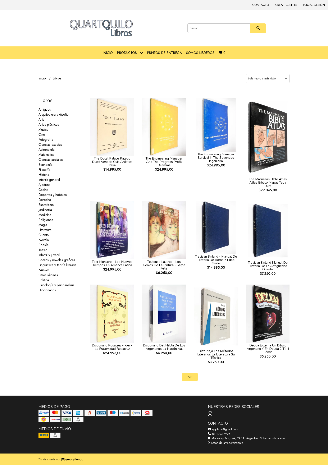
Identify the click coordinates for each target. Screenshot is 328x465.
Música (43, 129)
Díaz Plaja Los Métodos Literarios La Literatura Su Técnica (216, 354)
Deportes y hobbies (52, 194)
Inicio (107, 52)
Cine (41, 134)
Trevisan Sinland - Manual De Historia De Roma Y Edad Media (216, 260)
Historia (43, 174)
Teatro (42, 250)
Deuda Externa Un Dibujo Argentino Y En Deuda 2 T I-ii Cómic (268, 348)
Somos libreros (200, 52)
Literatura (44, 229)
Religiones (45, 219)
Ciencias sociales (50, 159)
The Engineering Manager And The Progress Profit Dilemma (164, 161)
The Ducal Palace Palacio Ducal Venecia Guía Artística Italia (112, 161)
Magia (42, 224)
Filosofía (44, 169)
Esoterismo (46, 204)
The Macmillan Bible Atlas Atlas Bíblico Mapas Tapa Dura (268, 182)
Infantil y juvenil (49, 255)
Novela (43, 240)
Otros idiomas (48, 275)
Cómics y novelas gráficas (56, 260)
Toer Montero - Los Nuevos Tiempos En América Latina (112, 263)
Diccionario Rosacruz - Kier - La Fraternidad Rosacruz (112, 347)
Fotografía (45, 139)
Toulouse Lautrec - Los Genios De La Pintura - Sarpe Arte (164, 265)
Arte (41, 119)
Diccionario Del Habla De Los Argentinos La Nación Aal (164, 347)
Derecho (44, 199)
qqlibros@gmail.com (223, 429)
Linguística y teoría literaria (57, 265)
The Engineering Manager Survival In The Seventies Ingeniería (215, 157)
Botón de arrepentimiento (225, 443)
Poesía (43, 245)
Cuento (43, 234)
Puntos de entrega (164, 52)
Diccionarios (47, 290)
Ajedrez (44, 184)
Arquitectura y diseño (53, 114)
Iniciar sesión (314, 5)
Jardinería (45, 209)
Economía (45, 164)
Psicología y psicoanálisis (56, 285)
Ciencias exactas (50, 144)
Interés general (49, 179)
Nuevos (44, 270)
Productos (130, 52)
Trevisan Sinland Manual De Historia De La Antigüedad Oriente (268, 266)
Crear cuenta (286, 5)
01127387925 (219, 434)
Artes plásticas (48, 124)
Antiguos (44, 109)
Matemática (46, 154)
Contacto (260, 5)
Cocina (43, 189)
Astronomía (46, 149)
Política (43, 280)
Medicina (44, 214)
